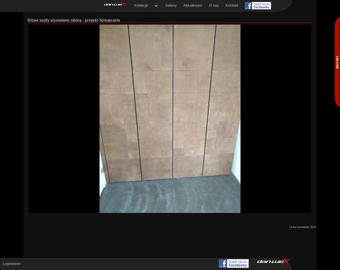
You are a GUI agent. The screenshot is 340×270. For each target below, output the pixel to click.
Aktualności (192, 5)
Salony (171, 5)
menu (156, 6)
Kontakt (232, 5)
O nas (214, 5)
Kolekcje (141, 5)
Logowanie (11, 264)
